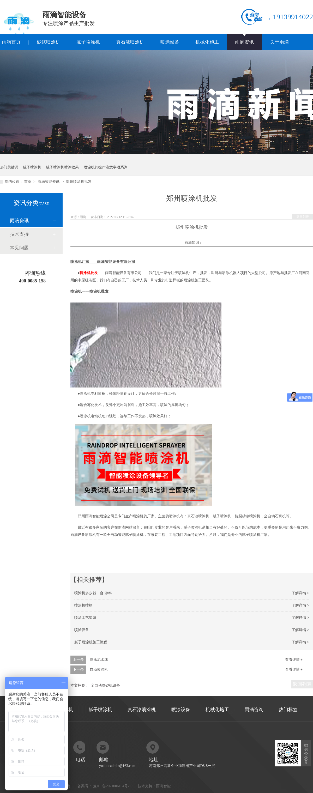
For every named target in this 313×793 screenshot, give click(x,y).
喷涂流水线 (99, 660)
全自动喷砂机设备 (105, 685)
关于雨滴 (279, 42)
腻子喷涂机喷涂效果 (62, 167)
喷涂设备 (169, 42)
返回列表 (302, 217)
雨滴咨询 (254, 709)
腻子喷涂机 (88, 42)
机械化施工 (207, 42)
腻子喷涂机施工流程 (90, 642)
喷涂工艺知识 (85, 618)
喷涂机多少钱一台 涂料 (93, 593)
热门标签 (288, 709)
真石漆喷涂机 (130, 42)
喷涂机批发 (89, 273)
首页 (28, 182)
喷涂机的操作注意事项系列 (106, 167)
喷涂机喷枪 (83, 605)
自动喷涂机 (99, 669)
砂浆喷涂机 (48, 42)
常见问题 (19, 247)
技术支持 (19, 234)
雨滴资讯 (244, 42)
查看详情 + (294, 660)
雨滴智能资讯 (49, 182)
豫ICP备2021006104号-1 (112, 786)
